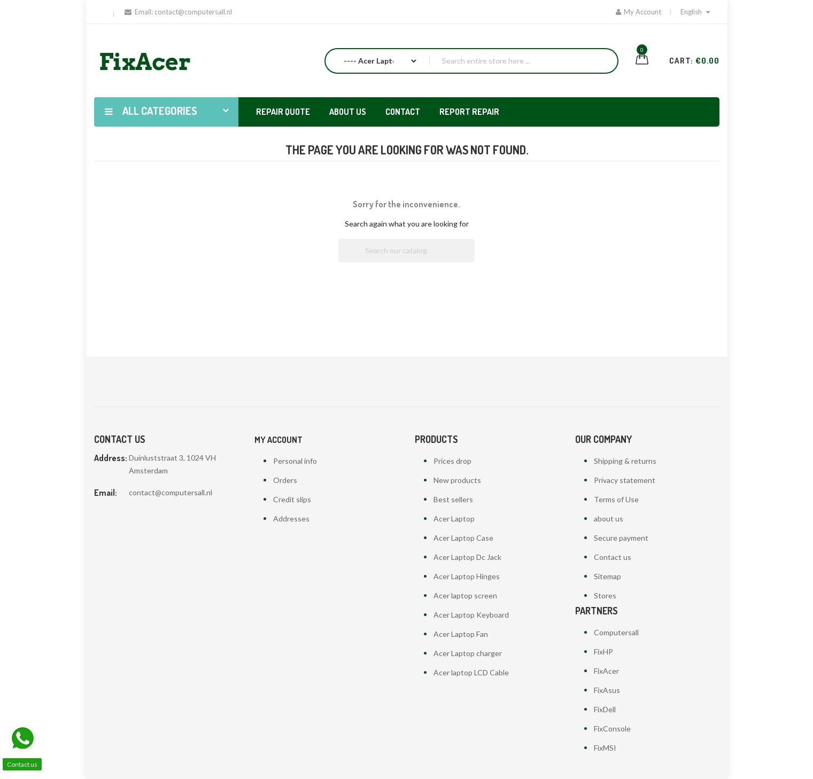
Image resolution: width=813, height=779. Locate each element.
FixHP (603, 651)
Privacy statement (624, 480)
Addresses (291, 518)
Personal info (295, 460)
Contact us (612, 557)
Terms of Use (616, 499)
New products (457, 480)
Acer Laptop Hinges (466, 576)
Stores (605, 595)
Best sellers (453, 499)
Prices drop (452, 460)
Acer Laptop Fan (460, 633)
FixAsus (607, 690)
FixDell (605, 709)
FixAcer (606, 670)
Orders (285, 480)
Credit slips (292, 499)
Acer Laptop (454, 518)
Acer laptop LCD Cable (471, 672)
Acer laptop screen (465, 595)
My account (278, 439)
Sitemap (607, 576)
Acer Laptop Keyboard (471, 614)
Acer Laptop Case (463, 537)
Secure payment (621, 537)
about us (608, 518)
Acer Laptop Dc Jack (467, 557)
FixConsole (612, 728)
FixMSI (605, 747)
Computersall (616, 632)
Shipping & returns (625, 460)
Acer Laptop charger (467, 653)
